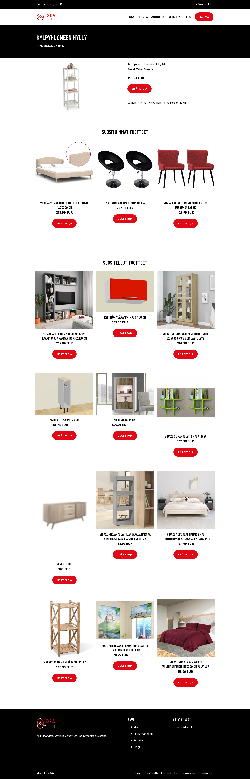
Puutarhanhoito (151, 17)
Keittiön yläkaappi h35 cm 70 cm (125, 317)
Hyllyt (62, 45)
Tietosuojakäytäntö (185, 773)
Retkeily (174, 17)
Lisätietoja (139, 88)
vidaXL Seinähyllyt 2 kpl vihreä (185, 436)
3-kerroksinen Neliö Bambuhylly (64, 662)
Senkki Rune (64, 564)
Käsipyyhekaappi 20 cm (64, 420)
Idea (131, 17)
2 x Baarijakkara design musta (125, 203)
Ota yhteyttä (151, 773)
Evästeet (166, 773)
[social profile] (61, 4)
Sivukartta (206, 773)
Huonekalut (47, 45)
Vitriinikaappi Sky (125, 420)
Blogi (188, 17)
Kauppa (204, 16)
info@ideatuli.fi (203, 4)
